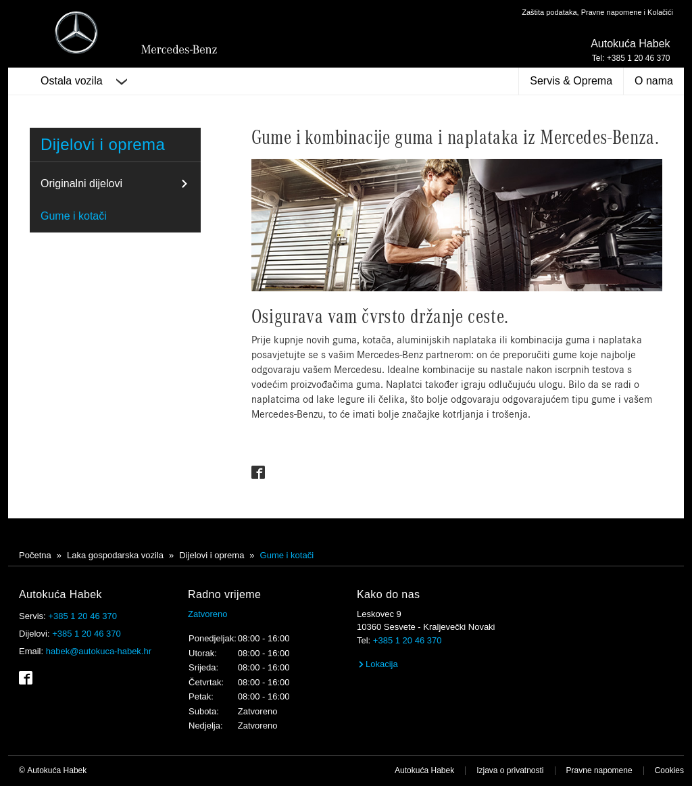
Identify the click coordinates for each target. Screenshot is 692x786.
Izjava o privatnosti (509, 770)
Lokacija (377, 664)
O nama (654, 81)
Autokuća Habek (424, 770)
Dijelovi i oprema (103, 144)
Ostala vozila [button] (84, 81)
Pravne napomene (599, 770)
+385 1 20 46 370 (82, 616)
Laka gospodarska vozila (115, 555)
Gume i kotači (74, 216)
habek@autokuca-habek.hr (98, 651)
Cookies (669, 770)
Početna (35, 555)
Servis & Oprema (571, 81)
